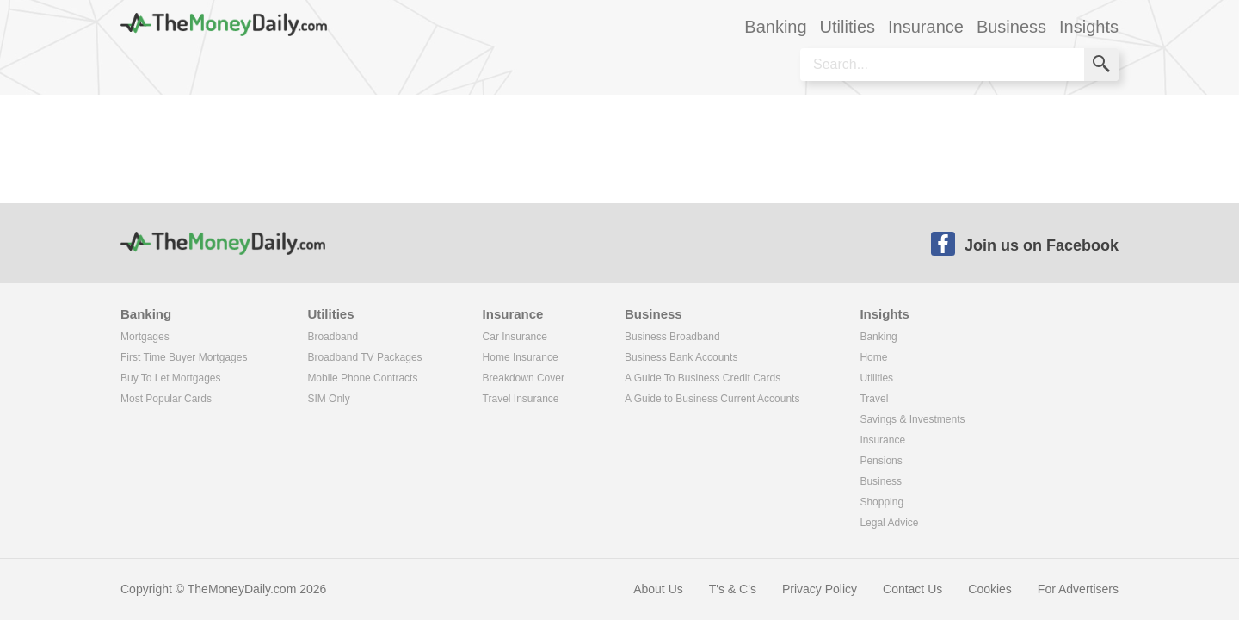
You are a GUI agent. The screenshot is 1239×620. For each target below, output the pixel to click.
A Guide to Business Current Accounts (712, 399)
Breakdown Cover (523, 378)
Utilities (876, 378)
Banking (878, 337)
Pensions (881, 461)
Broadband (332, 337)
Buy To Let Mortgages (170, 378)
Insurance (882, 440)
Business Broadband (672, 337)
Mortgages (145, 337)
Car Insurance (515, 337)
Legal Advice (889, 523)
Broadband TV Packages (364, 357)
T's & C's (732, 589)
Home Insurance (520, 357)
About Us (658, 589)
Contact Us (912, 589)
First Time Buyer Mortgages (183, 357)
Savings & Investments (912, 419)
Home (873, 357)
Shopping (881, 502)
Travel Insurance (521, 399)
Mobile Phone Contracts (362, 378)
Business (881, 481)
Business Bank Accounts (681, 357)
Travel (874, 399)
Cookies (990, 589)
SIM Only (328, 399)
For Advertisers (1078, 589)
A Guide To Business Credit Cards (702, 378)
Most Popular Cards (166, 399)
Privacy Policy (819, 589)
